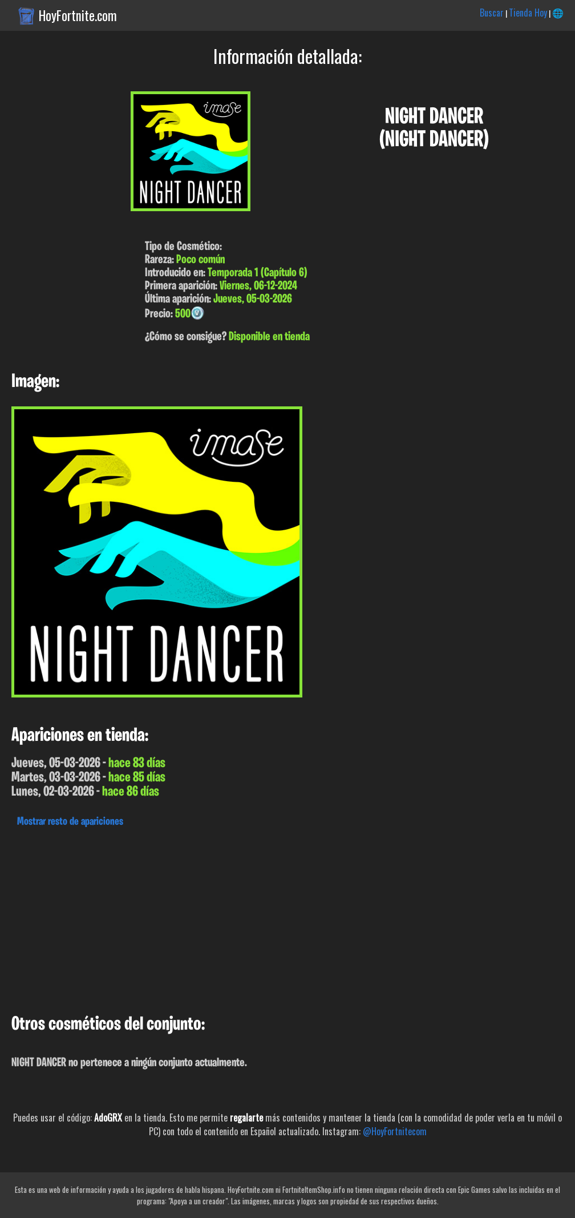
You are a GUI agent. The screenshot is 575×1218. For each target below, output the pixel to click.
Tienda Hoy (528, 12)
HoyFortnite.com (78, 15)
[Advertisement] (287, 918)
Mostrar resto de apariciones (70, 822)
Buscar (492, 12)
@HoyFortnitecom (395, 1131)
